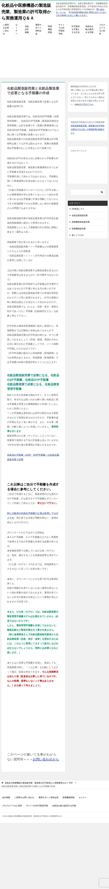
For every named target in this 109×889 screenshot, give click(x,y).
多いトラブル (78, 235)
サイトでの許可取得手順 (61, 29)
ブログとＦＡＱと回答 (102, 29)
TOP (39, 783)
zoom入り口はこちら (84, 104)
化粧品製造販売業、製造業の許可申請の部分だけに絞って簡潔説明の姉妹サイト (87, 129)
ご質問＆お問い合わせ (6, 29)
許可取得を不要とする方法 (76, 29)
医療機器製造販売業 (81, 222)
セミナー (16, 29)
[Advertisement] (54, 58)
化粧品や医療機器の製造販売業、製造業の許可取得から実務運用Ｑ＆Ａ (27, 11)
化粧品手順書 (27, 29)
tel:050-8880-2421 (80, 12)
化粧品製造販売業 (80, 215)
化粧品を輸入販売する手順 (89, 29)
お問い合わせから (46, 759)
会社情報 (6, 797)
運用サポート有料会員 (38, 29)
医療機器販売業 (79, 228)
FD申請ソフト (78, 209)
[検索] (88, 192)
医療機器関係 (50, 29)
